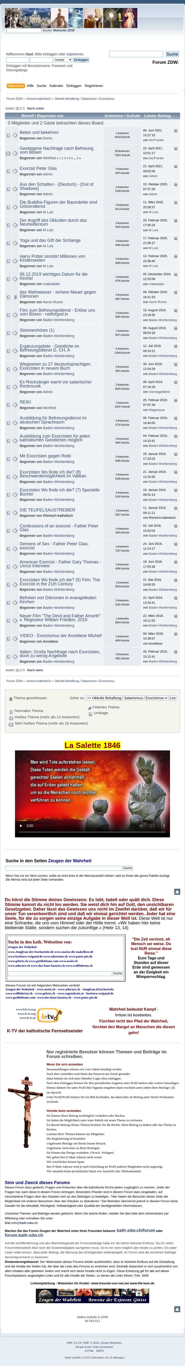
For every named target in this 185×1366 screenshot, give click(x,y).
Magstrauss (157, 410)
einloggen (50, 54)
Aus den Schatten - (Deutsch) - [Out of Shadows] (56, 186)
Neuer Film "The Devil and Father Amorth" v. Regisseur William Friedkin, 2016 (60, 617)
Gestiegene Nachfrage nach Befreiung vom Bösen (56, 150)
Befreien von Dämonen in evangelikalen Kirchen (58, 599)
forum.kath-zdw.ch (24, 1235)
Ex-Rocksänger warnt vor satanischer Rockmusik (56, 384)
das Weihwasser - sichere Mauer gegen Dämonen (58, 294)
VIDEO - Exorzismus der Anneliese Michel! (61, 635)
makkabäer (51, 284)
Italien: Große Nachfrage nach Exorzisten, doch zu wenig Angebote (60, 653)
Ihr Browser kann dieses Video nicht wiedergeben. (92, 793)
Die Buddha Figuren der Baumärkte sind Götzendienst (58, 204)
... (75, 158)
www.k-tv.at (28, 1018)
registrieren (74, 54)
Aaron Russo (53, 302)
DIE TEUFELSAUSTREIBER (47, 510)
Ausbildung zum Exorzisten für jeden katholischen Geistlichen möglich (55, 438)
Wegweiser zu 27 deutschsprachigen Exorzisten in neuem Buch (55, 366)
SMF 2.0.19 (74, 1342)
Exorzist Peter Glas (38, 168)
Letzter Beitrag (159, 116)
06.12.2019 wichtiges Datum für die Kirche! (54, 276)
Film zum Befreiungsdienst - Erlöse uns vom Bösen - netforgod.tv (57, 312)
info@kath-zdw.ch (24, 1223)
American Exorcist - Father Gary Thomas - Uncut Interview (60, 564)
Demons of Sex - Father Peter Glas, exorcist (54, 545)
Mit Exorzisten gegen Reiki (45, 455)
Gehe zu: (77, 698)
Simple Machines (111, 1342)
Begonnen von (50, 116)
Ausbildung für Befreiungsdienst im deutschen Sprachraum (53, 420)
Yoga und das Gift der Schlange (50, 240)
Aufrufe (133, 116)
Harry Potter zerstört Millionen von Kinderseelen (52, 258)
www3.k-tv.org (26, 1009)
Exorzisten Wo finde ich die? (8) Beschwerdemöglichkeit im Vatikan (53, 474)
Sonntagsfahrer (159, 392)
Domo (47, 138)
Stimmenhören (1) (37, 330)
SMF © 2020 (91, 1342)
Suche (12, 860)
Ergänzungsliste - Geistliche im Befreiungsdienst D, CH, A (49, 348)
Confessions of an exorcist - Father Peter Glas (59, 528)
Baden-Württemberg (58, 320)
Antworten (113, 116)
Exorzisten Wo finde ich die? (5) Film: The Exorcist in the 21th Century (60, 581)
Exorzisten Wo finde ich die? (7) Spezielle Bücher (60, 492)
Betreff (28, 116)
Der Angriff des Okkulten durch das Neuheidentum (53, 222)
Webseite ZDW (64, 30)
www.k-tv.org (27, 1013)
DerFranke (156, 140)
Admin (48, 174)
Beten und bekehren (39, 132)
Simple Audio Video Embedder (94, 1346)
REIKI (25, 402)
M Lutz (48, 212)
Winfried (49, 158)
